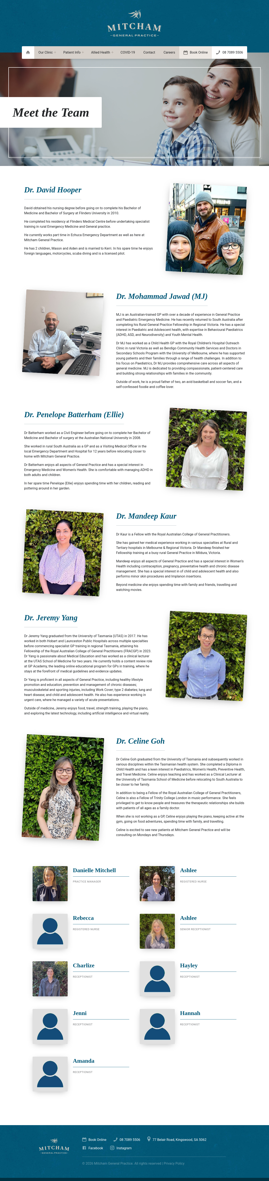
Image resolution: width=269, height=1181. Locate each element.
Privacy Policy (174, 1163)
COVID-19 (128, 52)
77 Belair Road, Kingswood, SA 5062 (176, 1140)
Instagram (121, 1148)
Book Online (199, 52)
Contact (149, 52)
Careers (169, 52)
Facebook (92, 1148)
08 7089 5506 (232, 52)
